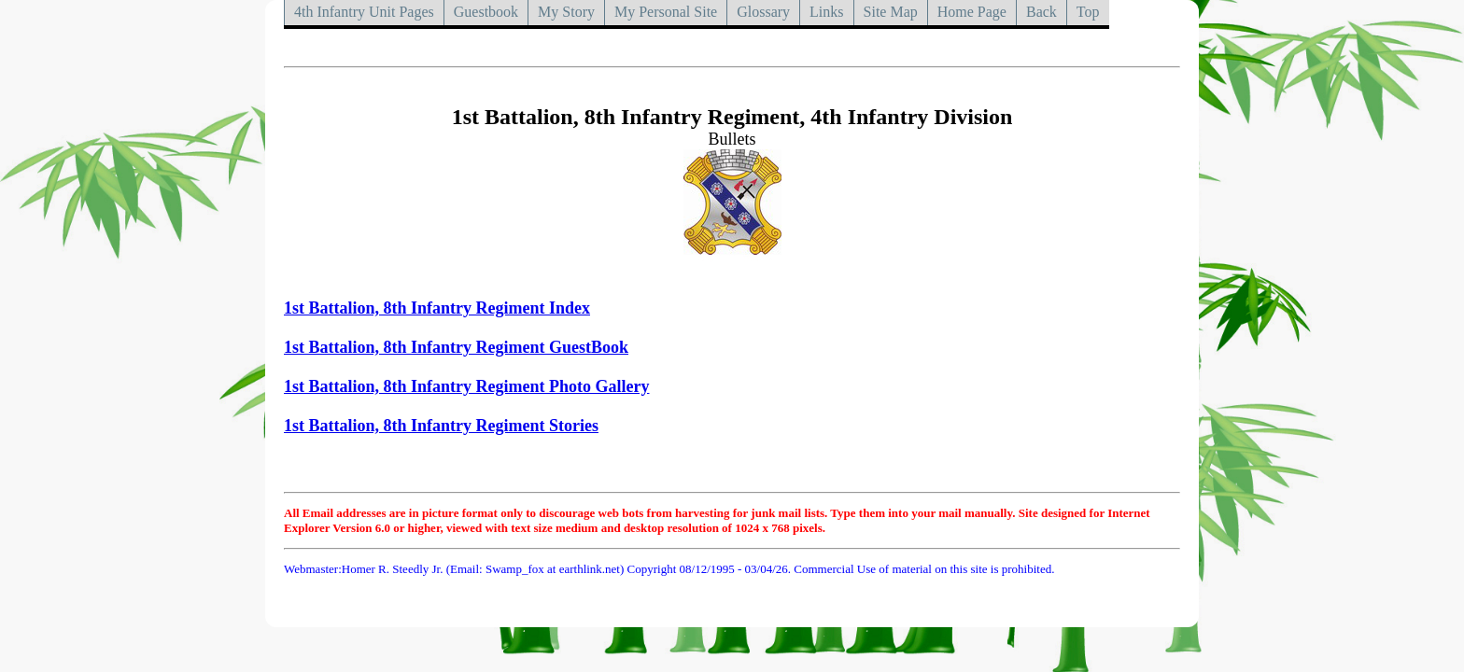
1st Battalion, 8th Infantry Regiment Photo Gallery (466, 386)
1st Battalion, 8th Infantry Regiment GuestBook (456, 347)
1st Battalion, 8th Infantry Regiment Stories (441, 425)
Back (1041, 12)
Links (826, 12)
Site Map (891, 12)
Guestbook (486, 12)
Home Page (971, 12)
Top (1088, 12)
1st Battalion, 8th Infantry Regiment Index (437, 308)
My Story (566, 12)
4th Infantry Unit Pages (364, 12)
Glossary (763, 12)
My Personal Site (665, 12)
